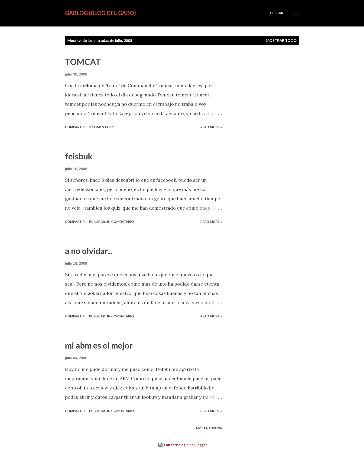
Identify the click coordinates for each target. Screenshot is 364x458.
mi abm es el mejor (99, 345)
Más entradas (209, 428)
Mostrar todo (281, 40)
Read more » (211, 127)
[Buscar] (276, 13)
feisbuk (79, 156)
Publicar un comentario (111, 222)
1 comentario (101, 127)
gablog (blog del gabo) (100, 13)
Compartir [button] (75, 127)
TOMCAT (83, 61)
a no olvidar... (88, 251)
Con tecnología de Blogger (182, 445)
